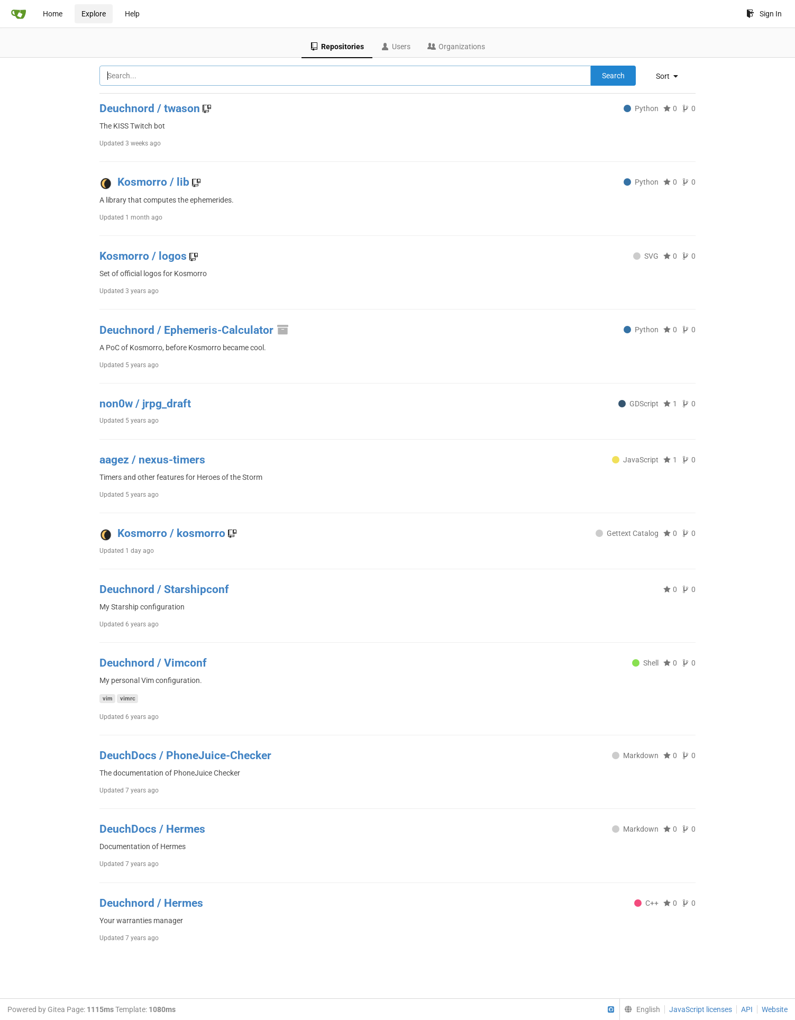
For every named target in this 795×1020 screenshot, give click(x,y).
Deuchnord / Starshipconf (164, 589)
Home (52, 14)
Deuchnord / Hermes (151, 903)
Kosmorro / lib (154, 182)
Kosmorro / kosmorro (172, 533)
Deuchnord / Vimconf (153, 663)
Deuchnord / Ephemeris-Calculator (194, 330)
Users (395, 46)
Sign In (764, 14)
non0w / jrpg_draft (145, 403)
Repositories (337, 46)
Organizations (456, 46)
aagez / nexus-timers (152, 459)
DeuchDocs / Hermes (152, 829)
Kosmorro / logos (144, 256)
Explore (93, 14)
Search (613, 75)
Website (775, 1009)
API (747, 1009)
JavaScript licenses (700, 1009)
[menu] (671, 76)
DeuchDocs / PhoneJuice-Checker (185, 755)
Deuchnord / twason (151, 108)
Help (132, 14)
